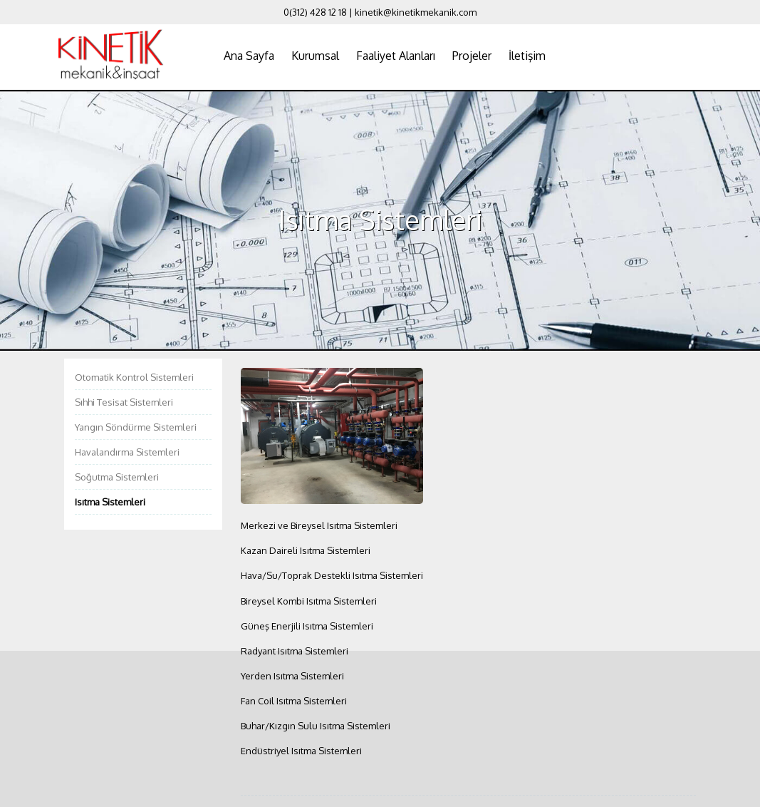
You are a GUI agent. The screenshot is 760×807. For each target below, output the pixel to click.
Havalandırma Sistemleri (127, 452)
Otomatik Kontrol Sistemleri (134, 377)
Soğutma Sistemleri (117, 477)
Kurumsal (315, 55)
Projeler (471, 55)
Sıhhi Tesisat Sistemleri (124, 402)
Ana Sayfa (249, 55)
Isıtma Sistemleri (110, 502)
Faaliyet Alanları (395, 55)
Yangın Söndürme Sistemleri (136, 427)
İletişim (527, 55)
